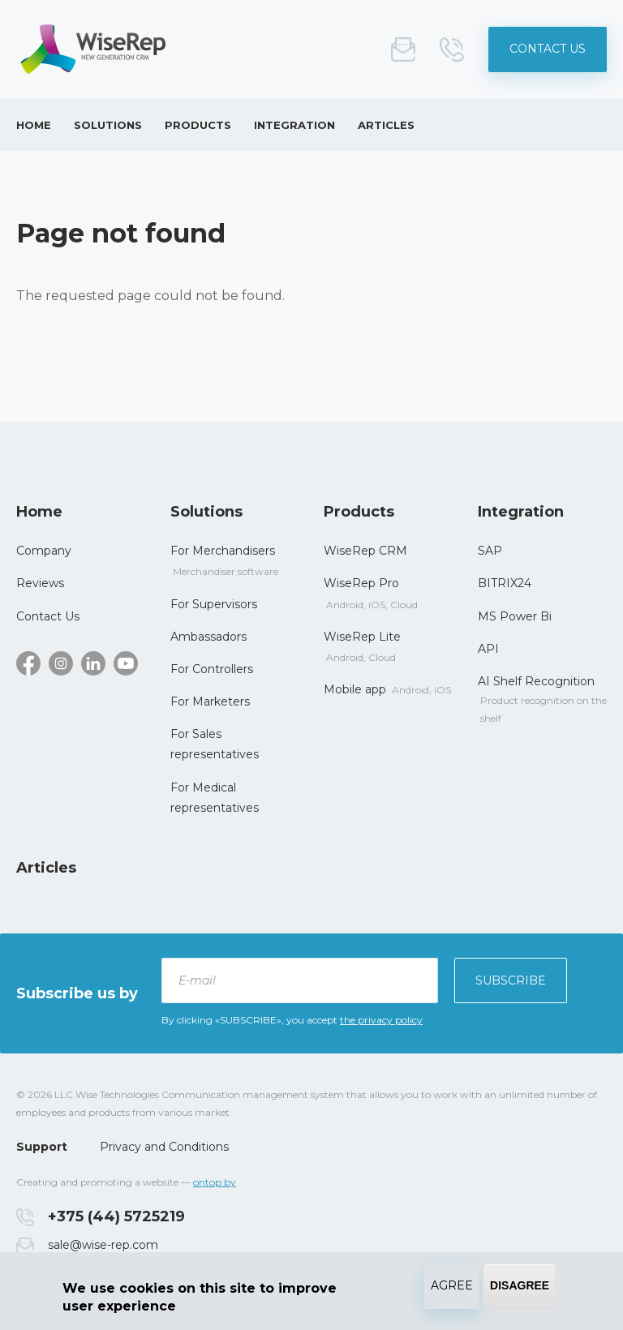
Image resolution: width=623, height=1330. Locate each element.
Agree (452, 1285)
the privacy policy (381, 1020)
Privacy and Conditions (164, 1146)
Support (41, 1146)
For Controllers (211, 669)
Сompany (43, 550)
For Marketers (210, 701)
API (488, 648)
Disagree (519, 1285)
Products (198, 124)
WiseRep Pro (361, 583)
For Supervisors (213, 604)
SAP (490, 550)
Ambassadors (208, 636)
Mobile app (355, 689)
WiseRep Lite (362, 636)
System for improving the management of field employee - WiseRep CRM (93, 49)
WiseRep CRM (365, 550)
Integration (294, 124)
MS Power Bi (515, 616)
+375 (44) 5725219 (452, 49)
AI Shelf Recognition (536, 681)
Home (33, 124)
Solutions (108, 124)
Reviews (40, 583)
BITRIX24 (504, 583)
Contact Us (547, 48)
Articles (386, 124)
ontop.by (214, 1182)
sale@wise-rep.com (403, 49)
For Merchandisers (222, 550)
